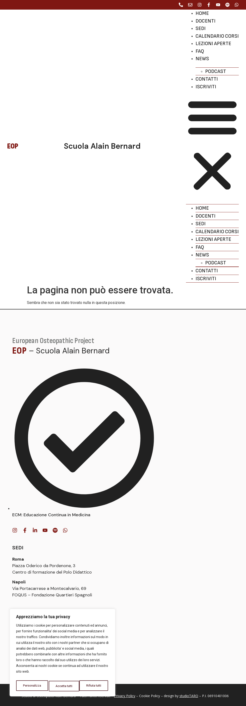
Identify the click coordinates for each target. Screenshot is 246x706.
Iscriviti (206, 87)
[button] (212, 144)
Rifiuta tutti (64, 686)
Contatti (207, 79)
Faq (200, 51)
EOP (19, 350)
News (202, 59)
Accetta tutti (94, 686)
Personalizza (32, 686)
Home (202, 13)
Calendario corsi (217, 36)
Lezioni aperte (213, 44)
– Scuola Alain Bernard (69, 351)
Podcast (215, 71)
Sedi (201, 28)
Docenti (205, 21)
